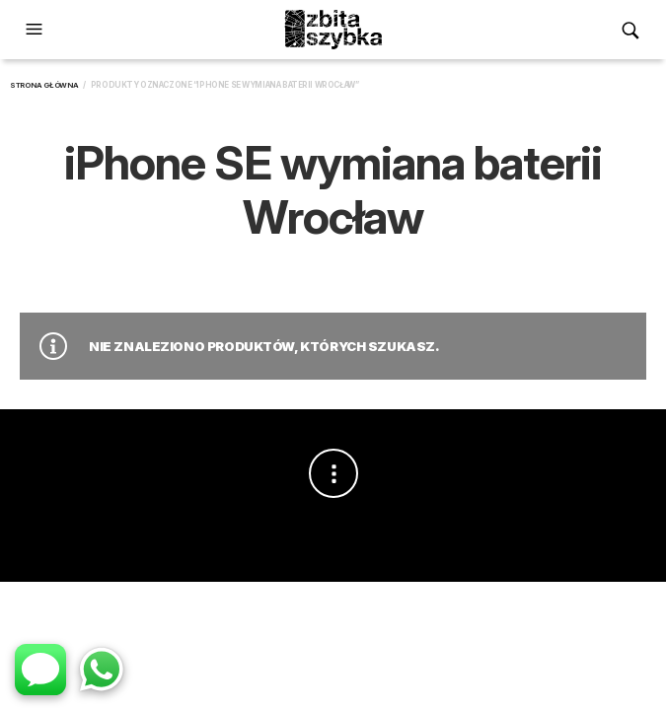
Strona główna (44, 85)
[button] (36, 29)
